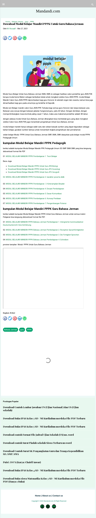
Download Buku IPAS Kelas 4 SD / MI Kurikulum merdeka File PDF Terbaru (44, 470)
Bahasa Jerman (10, 330)
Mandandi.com (48, 11)
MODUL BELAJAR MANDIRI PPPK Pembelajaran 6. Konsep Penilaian (33, 198)
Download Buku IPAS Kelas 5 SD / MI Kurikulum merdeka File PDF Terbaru (44, 426)
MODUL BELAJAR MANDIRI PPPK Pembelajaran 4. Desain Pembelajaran (35, 189)
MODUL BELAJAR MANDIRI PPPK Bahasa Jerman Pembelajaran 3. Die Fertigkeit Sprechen (42, 235)
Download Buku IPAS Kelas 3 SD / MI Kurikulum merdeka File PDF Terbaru (44, 418)
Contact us (57, 496)
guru (22, 330)
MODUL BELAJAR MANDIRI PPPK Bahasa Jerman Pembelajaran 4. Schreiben (37, 240)
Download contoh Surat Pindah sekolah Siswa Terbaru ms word (37, 442)
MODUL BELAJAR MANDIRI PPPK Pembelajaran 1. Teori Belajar (31, 156)
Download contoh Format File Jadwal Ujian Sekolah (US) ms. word (38, 434)
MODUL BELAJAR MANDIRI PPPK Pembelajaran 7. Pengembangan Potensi (36, 203)
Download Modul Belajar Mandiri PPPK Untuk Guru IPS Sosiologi (34, 169)
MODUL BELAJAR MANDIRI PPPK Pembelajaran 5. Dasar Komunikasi (34, 193)
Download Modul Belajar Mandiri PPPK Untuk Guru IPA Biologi (33, 166)
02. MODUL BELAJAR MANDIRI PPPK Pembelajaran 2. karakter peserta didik (33, 177)
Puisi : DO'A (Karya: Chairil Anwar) (22, 462)
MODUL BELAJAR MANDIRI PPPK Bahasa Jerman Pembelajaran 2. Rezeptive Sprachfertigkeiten (45, 230)
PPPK (29, 330)
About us (46, 496)
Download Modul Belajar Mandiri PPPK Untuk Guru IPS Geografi (33, 172)
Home (37, 496)
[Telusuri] (92, 5)
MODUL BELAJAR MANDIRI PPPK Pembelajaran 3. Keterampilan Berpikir (35, 184)
